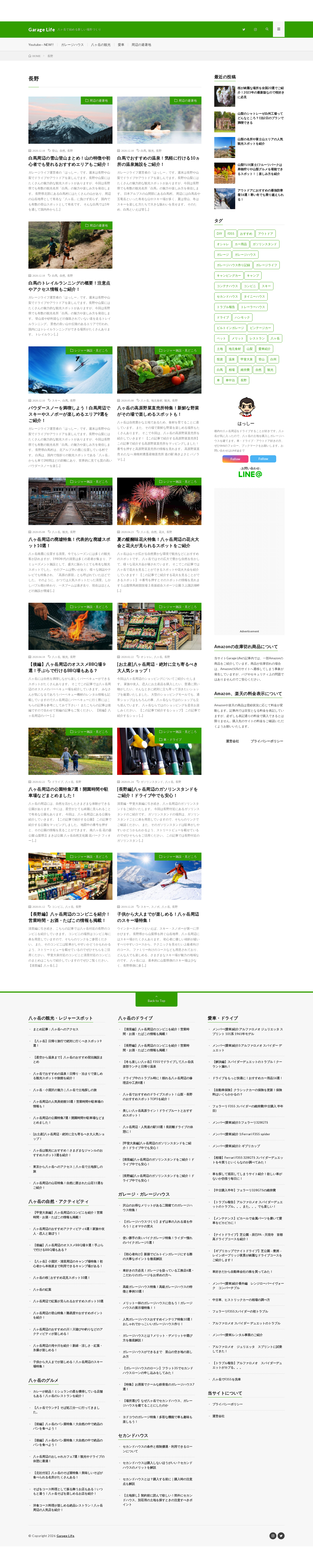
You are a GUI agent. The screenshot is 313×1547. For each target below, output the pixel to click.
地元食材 (156, 401)
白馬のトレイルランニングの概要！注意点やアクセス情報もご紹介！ (69, 286)
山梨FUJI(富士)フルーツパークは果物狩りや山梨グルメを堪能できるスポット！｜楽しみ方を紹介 (260, 170)
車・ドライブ (172, 740)
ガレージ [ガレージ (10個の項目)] (223, 255)
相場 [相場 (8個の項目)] (232, 370)
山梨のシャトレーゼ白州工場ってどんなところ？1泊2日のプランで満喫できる (261, 118)
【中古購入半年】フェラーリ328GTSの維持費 (244, 1191)
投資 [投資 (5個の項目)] (220, 360)
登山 (55, 151)
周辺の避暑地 (141, 45)
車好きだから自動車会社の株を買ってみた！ (242, 1272)
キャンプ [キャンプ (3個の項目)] (253, 276)
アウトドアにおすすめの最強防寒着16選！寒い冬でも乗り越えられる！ (261, 195)
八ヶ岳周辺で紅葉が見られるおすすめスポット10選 (68, 1302)
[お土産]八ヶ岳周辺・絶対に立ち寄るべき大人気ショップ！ (157, 668)
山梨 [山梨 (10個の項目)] (250, 349)
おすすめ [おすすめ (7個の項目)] (246, 234)
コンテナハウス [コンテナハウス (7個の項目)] (227, 286)
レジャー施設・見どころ (91, 351)
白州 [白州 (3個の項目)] (273, 360)
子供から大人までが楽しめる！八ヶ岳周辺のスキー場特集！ (158, 918)
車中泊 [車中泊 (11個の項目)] (230, 381)
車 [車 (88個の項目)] (218, 381)
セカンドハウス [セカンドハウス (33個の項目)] (227, 297)
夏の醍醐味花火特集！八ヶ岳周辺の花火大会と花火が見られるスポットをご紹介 (158, 543)
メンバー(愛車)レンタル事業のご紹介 (237, 1335)
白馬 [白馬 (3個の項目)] (220, 370)
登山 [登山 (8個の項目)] (262, 360)
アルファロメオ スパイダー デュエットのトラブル (246, 1324)
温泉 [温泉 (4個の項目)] (232, 360)
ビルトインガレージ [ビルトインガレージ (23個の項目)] (230, 328)
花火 (161, 532)
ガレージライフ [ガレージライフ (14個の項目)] (266, 266)
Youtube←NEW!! (41, 45)
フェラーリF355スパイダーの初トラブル (240, 1312)
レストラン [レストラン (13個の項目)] (257, 339)
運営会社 (232, 742)
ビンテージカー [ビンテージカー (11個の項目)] (260, 328)
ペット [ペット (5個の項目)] (221, 339)
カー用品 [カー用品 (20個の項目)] (241, 245)
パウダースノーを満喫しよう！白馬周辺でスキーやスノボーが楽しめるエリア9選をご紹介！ (69, 415)
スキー (56, 401)
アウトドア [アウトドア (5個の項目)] (265, 234)
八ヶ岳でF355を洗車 (226, 1380)
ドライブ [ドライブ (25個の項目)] (223, 318)
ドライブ (57, 782)
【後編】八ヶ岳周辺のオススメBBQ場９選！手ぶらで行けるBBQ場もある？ (67, 668)
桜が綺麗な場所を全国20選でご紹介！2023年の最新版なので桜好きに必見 (261, 93)
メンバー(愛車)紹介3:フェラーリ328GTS (240, 1123)
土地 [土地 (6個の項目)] (220, 349)
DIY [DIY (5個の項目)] (219, 234)
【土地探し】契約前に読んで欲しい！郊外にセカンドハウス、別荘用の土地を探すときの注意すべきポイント (157, 1500)
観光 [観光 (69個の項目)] (270, 370)
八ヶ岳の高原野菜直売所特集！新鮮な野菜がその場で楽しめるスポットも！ (158, 412)
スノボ (155, 907)
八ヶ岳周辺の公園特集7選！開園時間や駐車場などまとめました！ (68, 793)
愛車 (121, 45)
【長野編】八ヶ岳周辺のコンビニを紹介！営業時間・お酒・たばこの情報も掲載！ (69, 918)
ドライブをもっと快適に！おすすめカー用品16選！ (247, 1079)
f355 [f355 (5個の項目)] (231, 234)
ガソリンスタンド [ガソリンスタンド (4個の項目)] (265, 245)
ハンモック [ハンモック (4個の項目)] (242, 318)
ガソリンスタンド (152, 782)
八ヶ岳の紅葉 (42, 1290)
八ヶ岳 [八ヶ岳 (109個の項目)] (275, 339)
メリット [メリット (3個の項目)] (238, 339)
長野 (70, 151)
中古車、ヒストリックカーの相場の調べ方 (241, 1300)
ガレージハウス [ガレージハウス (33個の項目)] (245, 255)
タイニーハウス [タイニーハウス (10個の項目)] (254, 297)
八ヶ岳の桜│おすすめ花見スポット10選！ (61, 1278)
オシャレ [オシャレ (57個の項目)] (223, 245)
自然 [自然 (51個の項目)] (258, 370)
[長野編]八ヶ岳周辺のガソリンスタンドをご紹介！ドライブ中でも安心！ (157, 793)
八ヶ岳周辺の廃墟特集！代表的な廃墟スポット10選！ (69, 543)
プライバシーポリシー (267, 742)
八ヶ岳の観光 (101, 45)
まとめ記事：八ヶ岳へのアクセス (55, 1030)
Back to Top (156, 1001)
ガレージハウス (72, 45)
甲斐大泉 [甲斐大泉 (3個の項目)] (247, 360)
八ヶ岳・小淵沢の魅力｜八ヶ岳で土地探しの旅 (65, 1090)
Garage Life (66, 1536)
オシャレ (146, 657)
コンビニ (57, 907)
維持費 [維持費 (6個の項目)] (245, 370)
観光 (151, 151)
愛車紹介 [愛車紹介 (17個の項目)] (265, 349)
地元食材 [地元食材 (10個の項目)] (235, 349)
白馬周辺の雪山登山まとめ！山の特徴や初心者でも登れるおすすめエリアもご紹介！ (69, 161)
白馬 (143, 151)
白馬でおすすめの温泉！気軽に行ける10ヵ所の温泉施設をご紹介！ (158, 161)
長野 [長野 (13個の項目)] (244, 381)
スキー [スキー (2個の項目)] (266, 286)
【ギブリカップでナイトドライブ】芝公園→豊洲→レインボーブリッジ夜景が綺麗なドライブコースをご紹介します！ (247, 1256)
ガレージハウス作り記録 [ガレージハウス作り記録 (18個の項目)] (233, 266)
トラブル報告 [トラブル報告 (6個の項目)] (226, 307)
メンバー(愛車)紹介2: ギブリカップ (236, 1147)
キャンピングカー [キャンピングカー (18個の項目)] (229, 276)
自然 (62, 151)
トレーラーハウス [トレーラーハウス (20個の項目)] (253, 307)
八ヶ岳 (145, 401)
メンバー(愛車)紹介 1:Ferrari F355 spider (241, 1135)
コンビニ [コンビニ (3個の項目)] (250, 286)
